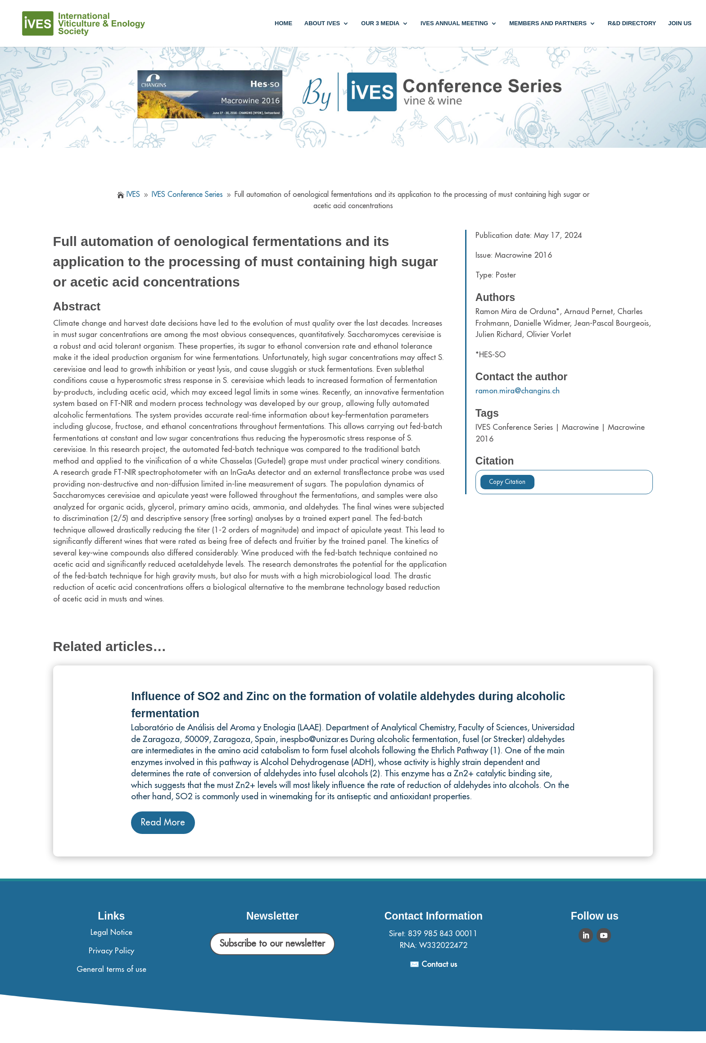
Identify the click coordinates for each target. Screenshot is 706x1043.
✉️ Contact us (433, 964)
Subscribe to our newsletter (272, 943)
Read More (163, 822)
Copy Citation (507, 482)
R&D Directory (632, 23)
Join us (680, 23)
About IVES (322, 23)
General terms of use (111, 969)
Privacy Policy (111, 951)
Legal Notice (111, 932)
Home (283, 23)
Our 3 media (380, 23)
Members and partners (548, 23)
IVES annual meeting (454, 23)
